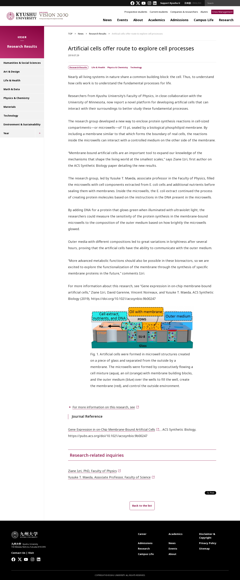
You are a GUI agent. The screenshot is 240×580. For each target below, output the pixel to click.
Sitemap (204, 548)
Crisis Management (222, 11)
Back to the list (142, 505)
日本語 (187, 3)
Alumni (204, 11)
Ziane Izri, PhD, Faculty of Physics (93, 471)
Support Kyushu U (170, 3)
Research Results (97, 33)
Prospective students (135, 11)
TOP (70, 33)
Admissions (179, 20)
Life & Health (12, 80)
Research (226, 20)
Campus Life (204, 20)
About (138, 20)
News (107, 20)
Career (142, 533)
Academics (156, 20)
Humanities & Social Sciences (22, 62)
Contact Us (18, 552)
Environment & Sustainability (22, 124)
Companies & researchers (184, 11)
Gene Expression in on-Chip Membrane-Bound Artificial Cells (114, 429)
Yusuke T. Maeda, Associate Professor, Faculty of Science (111, 477)
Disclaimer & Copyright (207, 535)
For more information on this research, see (105, 407)
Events (122, 20)
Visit (31, 552)
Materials (10, 106)
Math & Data (12, 89)
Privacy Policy (207, 543)
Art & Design (12, 71)
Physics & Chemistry (16, 98)
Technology (11, 115)
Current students (159, 11)
